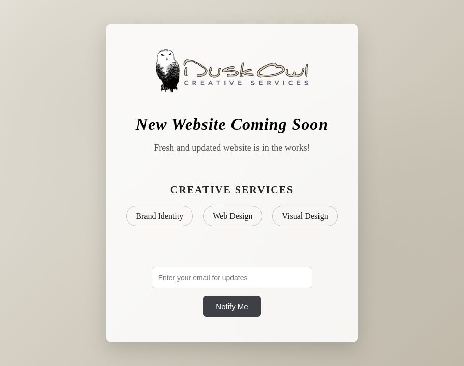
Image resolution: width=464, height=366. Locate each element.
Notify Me (232, 306)
